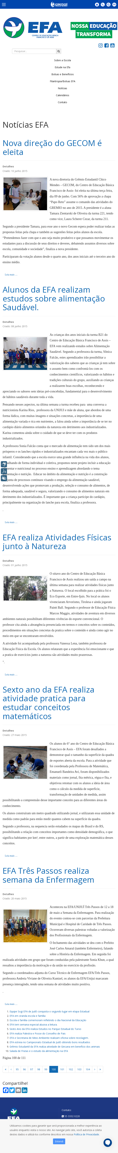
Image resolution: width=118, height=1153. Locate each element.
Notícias (62, 88)
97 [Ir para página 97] (31, 1069)
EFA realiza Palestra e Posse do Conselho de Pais (38, 1033)
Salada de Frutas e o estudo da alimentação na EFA (39, 1051)
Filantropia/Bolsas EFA (62, 81)
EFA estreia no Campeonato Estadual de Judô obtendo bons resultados (50, 1042)
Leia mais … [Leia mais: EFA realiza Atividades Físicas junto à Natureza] (11, 674)
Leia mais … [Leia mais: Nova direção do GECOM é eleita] (11, 274)
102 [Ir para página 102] (71, 1069)
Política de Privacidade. (87, 1134)
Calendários (62, 95)
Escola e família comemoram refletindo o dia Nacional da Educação (48, 1020)
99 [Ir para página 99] (45, 1069)
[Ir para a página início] (6, 1069)
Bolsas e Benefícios (62, 74)
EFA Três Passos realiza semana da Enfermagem (48, 875)
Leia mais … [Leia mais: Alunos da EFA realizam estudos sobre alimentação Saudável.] (11, 522)
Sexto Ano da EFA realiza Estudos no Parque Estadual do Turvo (45, 1029)
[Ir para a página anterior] (11, 1069)
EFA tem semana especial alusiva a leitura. (33, 1024)
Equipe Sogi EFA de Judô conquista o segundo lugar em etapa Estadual (49, 1011)
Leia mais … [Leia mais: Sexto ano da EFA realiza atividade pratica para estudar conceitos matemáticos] (11, 855)
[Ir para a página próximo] (94, 1069)
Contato (62, 102)
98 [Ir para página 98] (38, 1069)
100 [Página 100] (54, 1069)
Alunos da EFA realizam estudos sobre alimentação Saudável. (54, 298)
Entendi (59, 1141)
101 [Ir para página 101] (62, 1069)
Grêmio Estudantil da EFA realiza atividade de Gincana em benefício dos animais (55, 1046)
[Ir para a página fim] (100, 1069)
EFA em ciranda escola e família (27, 1015)
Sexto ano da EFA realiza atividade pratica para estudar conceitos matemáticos (48, 702)
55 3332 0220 (72, 1116)
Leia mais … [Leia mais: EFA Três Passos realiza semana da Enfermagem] (11, 1004)
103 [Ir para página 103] (79, 1069)
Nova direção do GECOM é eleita (52, 147)
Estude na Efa (62, 67)
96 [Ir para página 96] (24, 1069)
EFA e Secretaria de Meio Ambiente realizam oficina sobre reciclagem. (49, 1038)
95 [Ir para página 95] (17, 1069)
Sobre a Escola (62, 60)
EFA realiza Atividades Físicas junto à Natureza (57, 542)
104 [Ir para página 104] (88, 1069)
